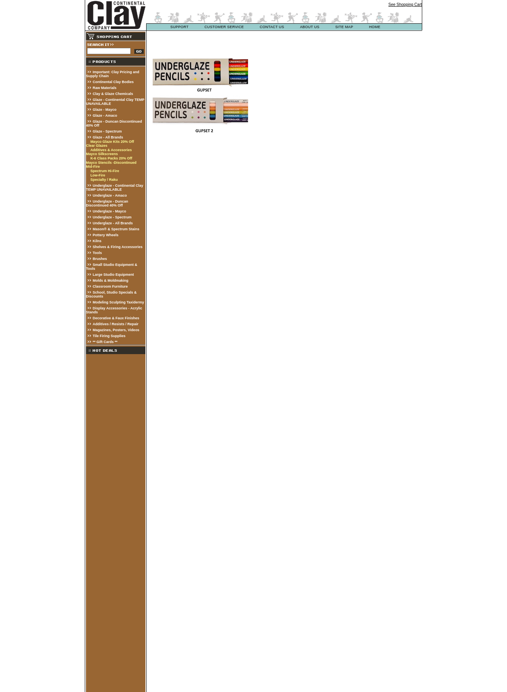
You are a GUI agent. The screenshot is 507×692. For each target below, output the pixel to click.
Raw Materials (104, 88)
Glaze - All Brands (108, 137)
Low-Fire (97, 175)
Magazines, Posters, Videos (116, 330)
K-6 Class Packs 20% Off (111, 158)
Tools (97, 253)
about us (309, 27)
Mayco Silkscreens (102, 154)
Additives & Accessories (111, 150)
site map (344, 27)
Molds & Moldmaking (110, 280)
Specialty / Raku (104, 180)
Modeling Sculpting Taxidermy (118, 302)
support (179, 27)
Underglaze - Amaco (110, 195)
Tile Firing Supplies (109, 336)
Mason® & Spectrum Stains (116, 229)
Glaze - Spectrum (107, 131)
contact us (272, 27)
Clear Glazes (96, 146)
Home (375, 27)
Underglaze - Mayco (109, 211)
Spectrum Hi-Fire (104, 171)
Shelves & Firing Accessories (118, 247)
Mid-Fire (93, 167)
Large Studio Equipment (113, 275)
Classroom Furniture (110, 286)
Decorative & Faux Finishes (116, 318)
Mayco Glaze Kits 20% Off (112, 142)
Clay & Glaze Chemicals (113, 94)
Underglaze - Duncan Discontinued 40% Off (107, 203)
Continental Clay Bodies (113, 82)
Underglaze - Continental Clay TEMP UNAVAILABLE (114, 187)
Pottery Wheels (105, 235)
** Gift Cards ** (105, 342)
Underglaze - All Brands (113, 223)
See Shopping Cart (405, 4)
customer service (224, 27)
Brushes (100, 259)
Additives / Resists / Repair (116, 324)
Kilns (97, 241)
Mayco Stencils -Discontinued (111, 163)
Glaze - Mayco (104, 110)
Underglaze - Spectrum (112, 217)
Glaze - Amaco (105, 116)
